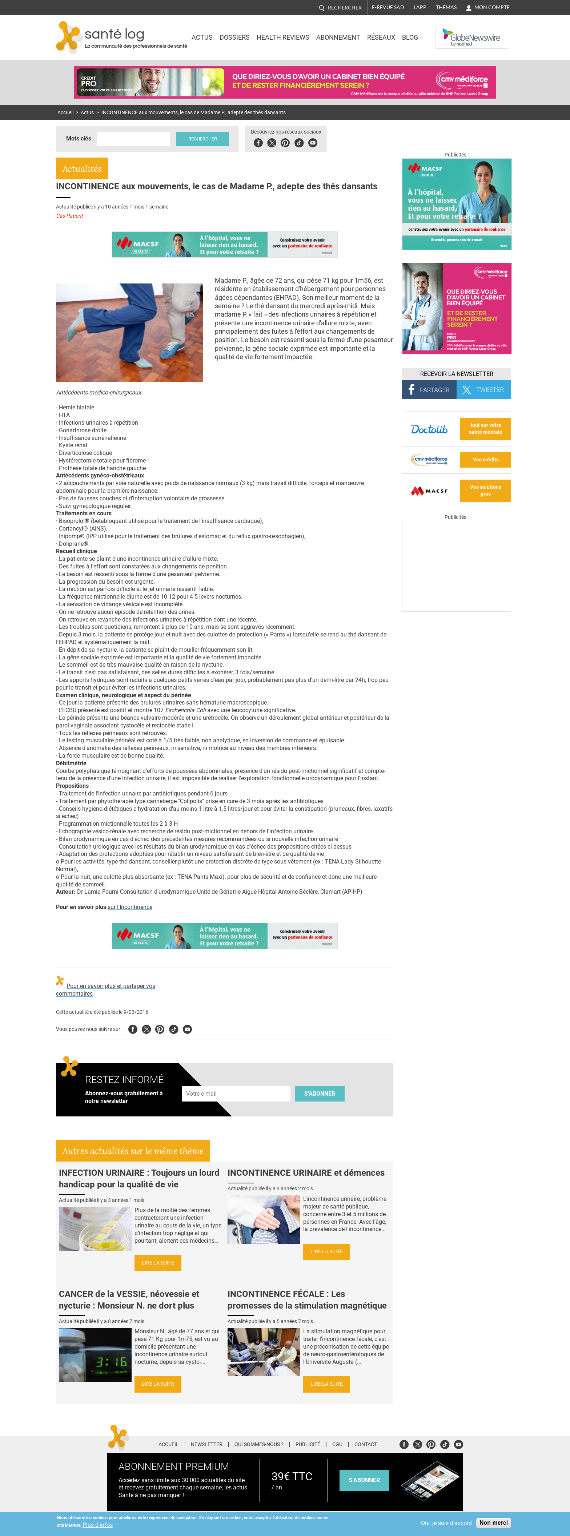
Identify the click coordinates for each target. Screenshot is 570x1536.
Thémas (446, 7)
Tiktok (300, 141)
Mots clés (78, 138)
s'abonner (364, 1480)
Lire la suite (158, 1263)
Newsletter (206, 1444)
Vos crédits (486, 460)
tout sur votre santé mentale (485, 428)
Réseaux (381, 37)
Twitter (272, 141)
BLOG (410, 37)
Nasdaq (450, 32)
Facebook (259, 141)
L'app (420, 7)
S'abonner (319, 1093)
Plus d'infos (98, 1524)
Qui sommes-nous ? (259, 1444)
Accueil (65, 113)
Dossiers (235, 37)
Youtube (187, 1028)
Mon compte (492, 7)
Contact (365, 1444)
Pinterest (285, 141)
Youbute (313, 141)
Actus (202, 37)
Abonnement (338, 37)
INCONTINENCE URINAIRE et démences (306, 1173)
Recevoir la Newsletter (456, 373)
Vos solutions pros (485, 490)
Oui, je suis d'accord (446, 1523)
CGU (337, 1444)
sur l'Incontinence (130, 907)
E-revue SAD (388, 7)
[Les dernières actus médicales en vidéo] (456, 609)
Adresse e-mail (202, 1081)
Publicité (308, 1444)
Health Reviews (283, 37)
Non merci (493, 1523)
